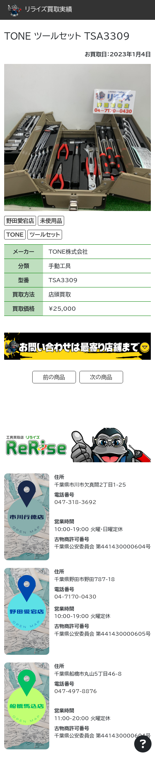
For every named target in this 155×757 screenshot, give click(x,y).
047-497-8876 (75, 691)
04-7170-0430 (75, 596)
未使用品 (51, 220)
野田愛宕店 (20, 220)
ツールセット (44, 234)
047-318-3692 (75, 502)
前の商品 (54, 377)
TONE (15, 234)
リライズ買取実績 (40, 9)
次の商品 (101, 377)
